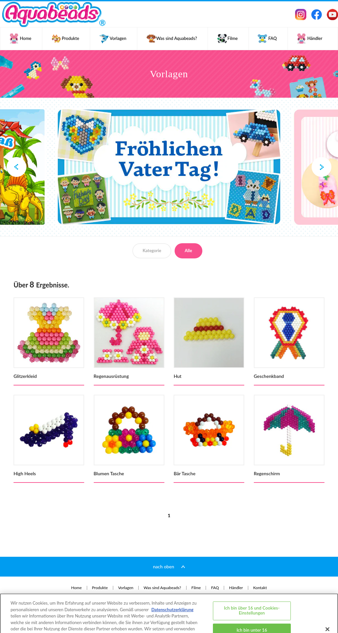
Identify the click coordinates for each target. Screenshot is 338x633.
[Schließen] (327, 603)
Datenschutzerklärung (173, 583)
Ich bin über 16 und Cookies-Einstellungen (252, 584)
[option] (169, 167)
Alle (188, 250)
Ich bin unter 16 (252, 604)
